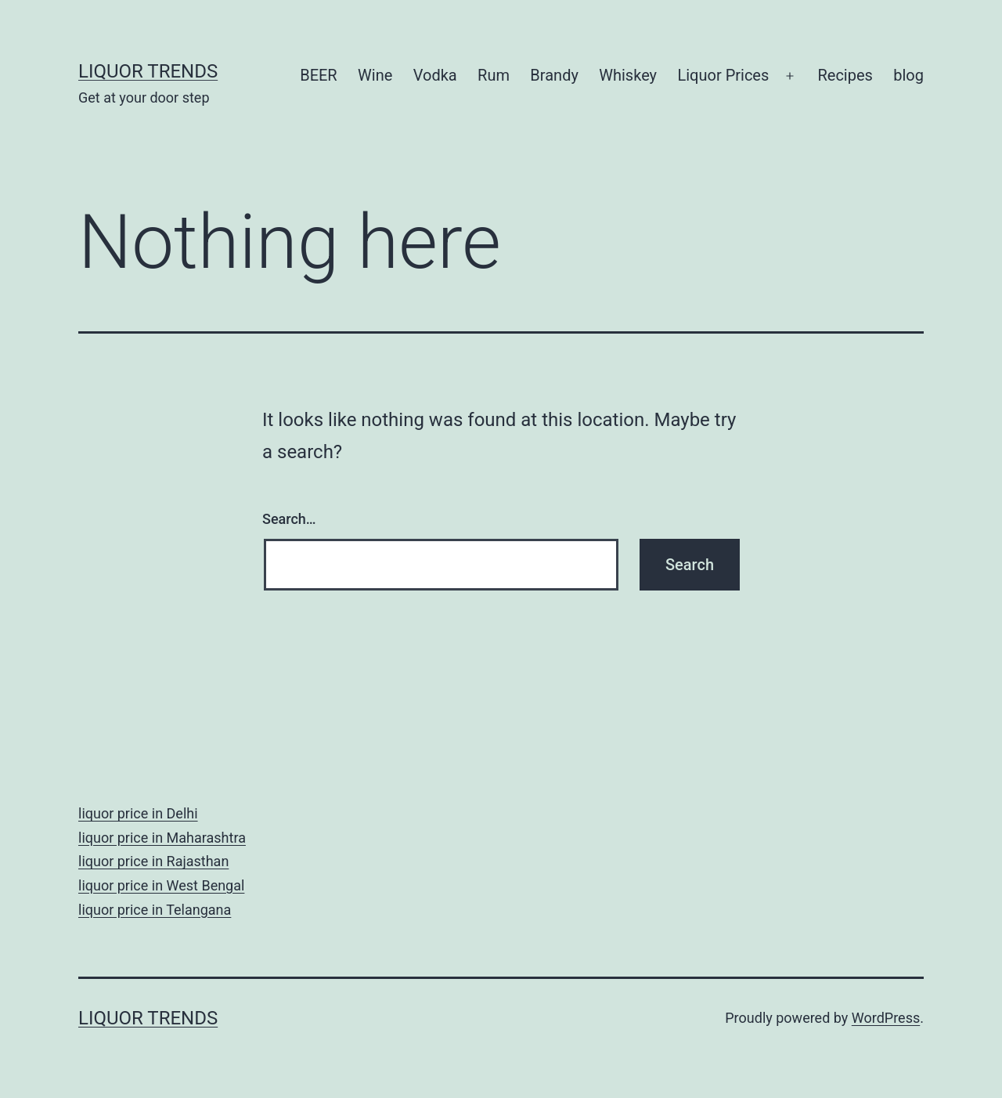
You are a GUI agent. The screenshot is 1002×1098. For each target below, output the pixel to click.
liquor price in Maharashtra (162, 837)
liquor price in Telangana (154, 909)
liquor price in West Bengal (161, 885)
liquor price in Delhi (138, 813)
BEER (318, 75)
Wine (375, 75)
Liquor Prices (723, 75)
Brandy (554, 75)
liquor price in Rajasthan (153, 861)
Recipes (844, 75)
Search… (289, 519)
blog (908, 75)
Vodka (435, 75)
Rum (494, 75)
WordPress (886, 1018)
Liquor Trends (148, 71)
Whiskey (628, 75)
